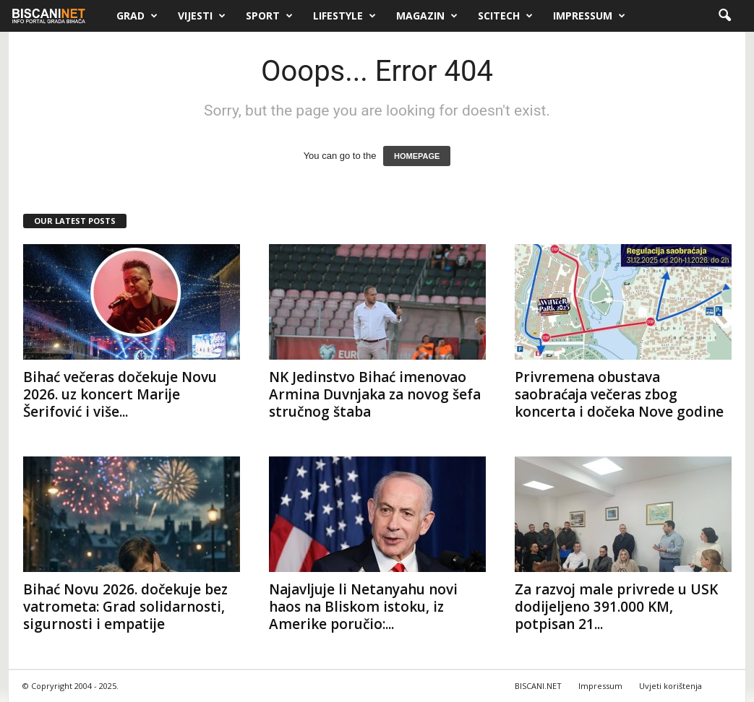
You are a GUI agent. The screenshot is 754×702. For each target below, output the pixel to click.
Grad (137, 16)
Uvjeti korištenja (670, 685)
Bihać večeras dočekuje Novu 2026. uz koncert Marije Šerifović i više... (120, 394)
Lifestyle (344, 16)
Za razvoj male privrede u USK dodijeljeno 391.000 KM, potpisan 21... (616, 606)
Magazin (427, 16)
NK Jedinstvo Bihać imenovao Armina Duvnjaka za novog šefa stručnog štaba (375, 394)
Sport (269, 16)
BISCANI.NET (538, 685)
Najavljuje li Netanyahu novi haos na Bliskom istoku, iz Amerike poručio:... (363, 606)
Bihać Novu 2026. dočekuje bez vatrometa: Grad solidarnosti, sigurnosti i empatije (125, 606)
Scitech (505, 16)
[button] (724, 16)
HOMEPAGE (417, 156)
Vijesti (202, 16)
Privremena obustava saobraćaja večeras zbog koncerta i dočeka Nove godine (619, 394)
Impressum (589, 16)
